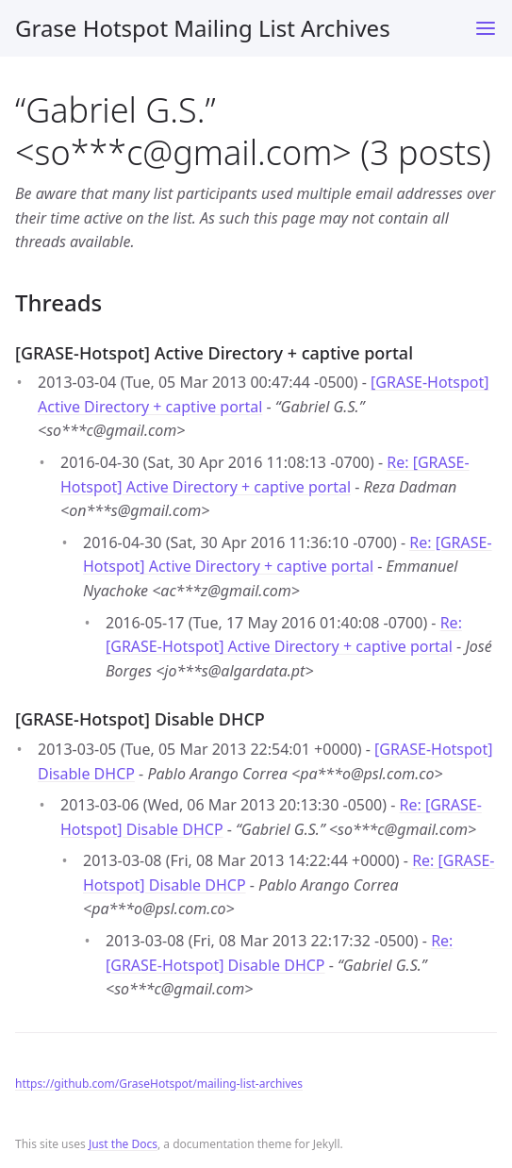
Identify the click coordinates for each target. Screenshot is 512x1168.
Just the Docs (123, 1144)
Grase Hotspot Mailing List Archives (202, 27)
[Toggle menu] (485, 28)
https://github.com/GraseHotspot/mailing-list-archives (159, 1084)
